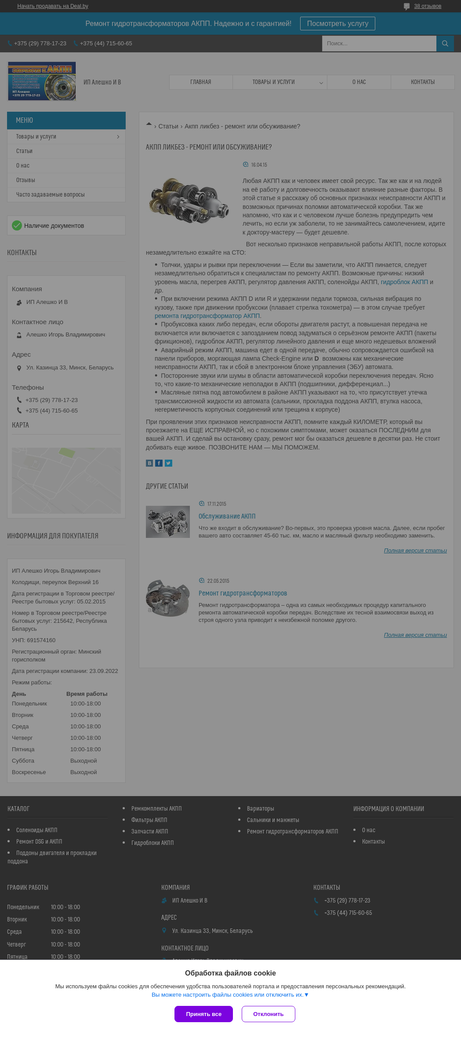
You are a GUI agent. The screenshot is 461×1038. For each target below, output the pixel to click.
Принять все (203, 1014)
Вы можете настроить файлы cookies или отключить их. (228, 994)
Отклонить (268, 1014)
